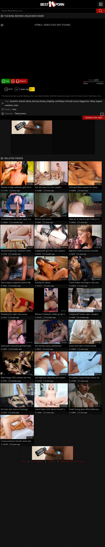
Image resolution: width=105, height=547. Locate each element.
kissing (43, 101)
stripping (50, 101)
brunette (14, 101)
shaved (22, 101)
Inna (14, 109)
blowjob (69, 101)
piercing (35, 101)
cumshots (9, 105)
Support (51, 461)
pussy (76, 101)
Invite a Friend (37, 461)
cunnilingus (60, 101)
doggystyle (84, 101)
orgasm (99, 101)
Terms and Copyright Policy (72, 461)
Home (23, 461)
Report (23, 81)
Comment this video (94, 117)
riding (92, 101)
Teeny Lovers (20, 113)
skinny (28, 101)
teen (16, 105)
